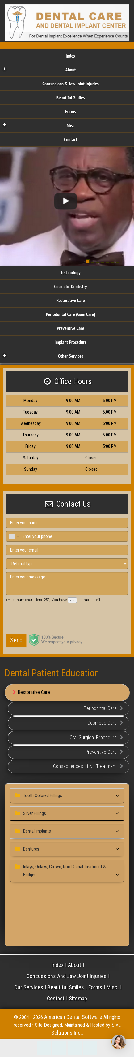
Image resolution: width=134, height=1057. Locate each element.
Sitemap (78, 998)
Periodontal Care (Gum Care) (70, 314)
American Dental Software (73, 1017)
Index (71, 56)
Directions (75, 1048)
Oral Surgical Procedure (96, 737)
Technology (70, 272)
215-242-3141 (44, 1048)
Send (16, 640)
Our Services (28, 987)
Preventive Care (70, 328)
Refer (90, 1048)
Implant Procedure (70, 342)
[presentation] (48, 619)
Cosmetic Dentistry (70, 286)
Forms (70, 111)
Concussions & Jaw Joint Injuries (70, 83)
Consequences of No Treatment (88, 766)
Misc (38, 125)
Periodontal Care (103, 708)
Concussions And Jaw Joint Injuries (67, 976)
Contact (70, 139)
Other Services (42, 355)
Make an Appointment (59, 1048)
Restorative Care (70, 300)
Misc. (113, 987)
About (39, 69)
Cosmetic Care (105, 723)
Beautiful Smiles (70, 97)
